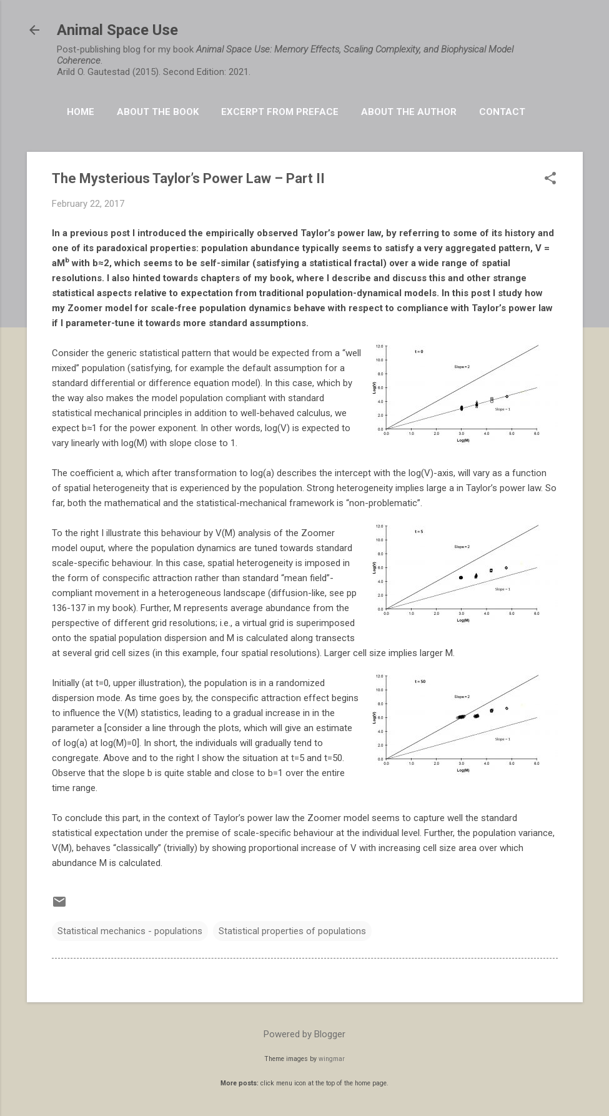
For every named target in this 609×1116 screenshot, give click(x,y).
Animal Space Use (117, 30)
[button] (550, 179)
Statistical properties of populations (292, 931)
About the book (158, 111)
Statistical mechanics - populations (129, 931)
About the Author (409, 111)
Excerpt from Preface (280, 111)
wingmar (332, 1059)
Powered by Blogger (304, 1034)
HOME (80, 111)
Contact (502, 111)
